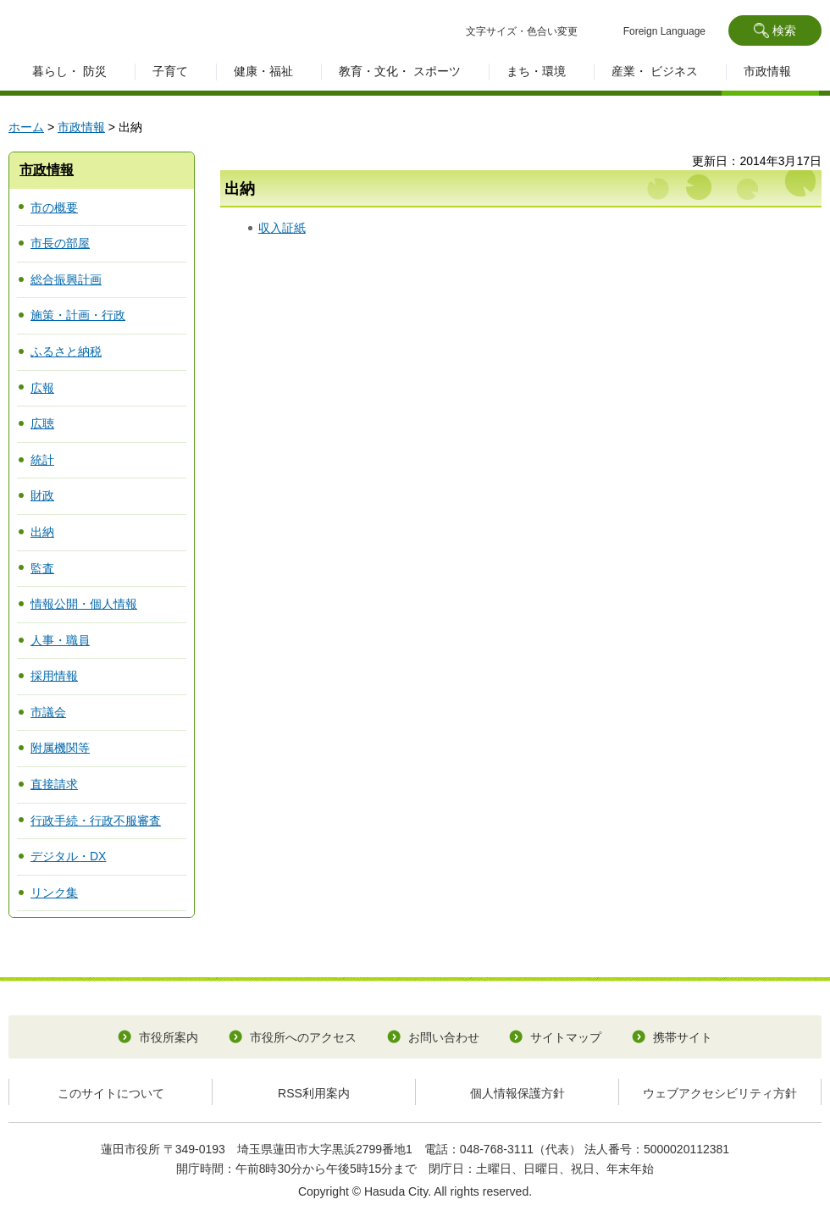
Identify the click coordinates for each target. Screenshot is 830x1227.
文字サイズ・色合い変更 (522, 31)
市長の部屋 (60, 243)
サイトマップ (565, 1037)
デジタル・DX (68, 856)
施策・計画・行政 (77, 315)
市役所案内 (168, 1037)
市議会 (48, 712)
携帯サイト (682, 1037)
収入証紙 (282, 228)
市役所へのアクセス (303, 1037)
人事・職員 (60, 640)
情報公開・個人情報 (83, 604)
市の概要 (54, 207)
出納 (42, 532)
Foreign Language (664, 31)
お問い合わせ (443, 1037)
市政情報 (81, 127)
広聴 (42, 423)
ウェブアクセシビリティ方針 (720, 1093)
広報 (42, 388)
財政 (42, 495)
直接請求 (54, 784)
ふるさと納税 (66, 351)
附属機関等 (60, 747)
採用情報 (54, 676)
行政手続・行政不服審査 (95, 820)
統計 (42, 460)
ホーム (26, 127)
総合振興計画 (66, 279)
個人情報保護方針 (517, 1093)
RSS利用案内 (314, 1093)
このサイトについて (111, 1093)
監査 (42, 568)
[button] (775, 30)
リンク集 (54, 892)
